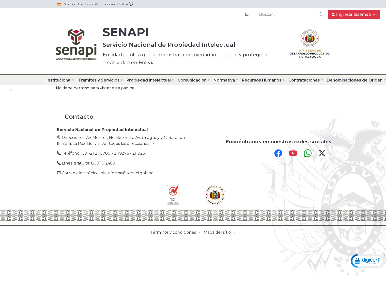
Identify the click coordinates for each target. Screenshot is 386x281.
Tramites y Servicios (99, 80)
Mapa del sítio (220, 232)
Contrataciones (304, 80)
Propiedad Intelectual (148, 80)
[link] (368, 262)
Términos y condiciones (176, 232)
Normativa (224, 80)
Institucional (58, 80)
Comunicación (192, 80)
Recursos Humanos (261, 80)
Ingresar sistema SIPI (354, 14)
